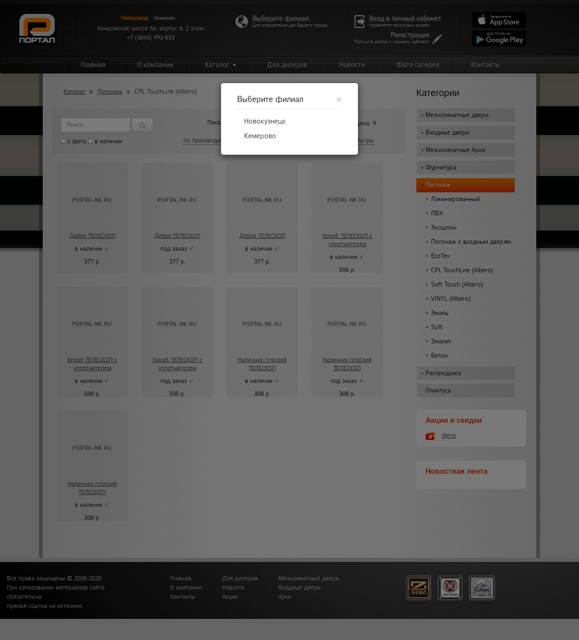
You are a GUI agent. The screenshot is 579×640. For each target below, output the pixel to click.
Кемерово (260, 136)
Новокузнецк (265, 121)
